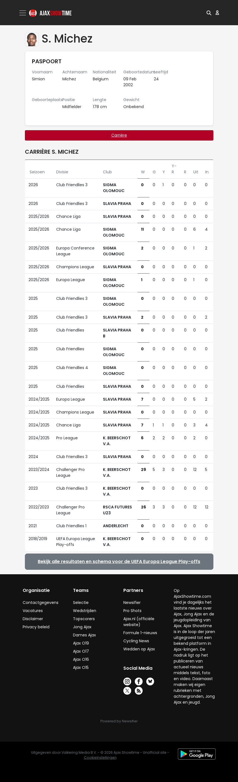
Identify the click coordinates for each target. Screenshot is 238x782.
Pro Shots (132, 610)
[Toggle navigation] (23, 13)
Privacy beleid (36, 627)
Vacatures (33, 610)
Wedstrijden (84, 610)
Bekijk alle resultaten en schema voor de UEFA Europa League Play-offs (119, 561)
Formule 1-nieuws (140, 633)
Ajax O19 (81, 643)
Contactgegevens (40, 602)
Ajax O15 (81, 667)
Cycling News (136, 641)
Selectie (81, 602)
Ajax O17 (81, 651)
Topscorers (84, 619)
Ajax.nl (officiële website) (138, 621)
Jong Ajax (82, 627)
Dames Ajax (84, 635)
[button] (208, 12)
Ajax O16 (81, 659)
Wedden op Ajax (139, 649)
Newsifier (132, 602)
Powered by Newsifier (119, 721)
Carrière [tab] (119, 135)
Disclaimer (33, 619)
